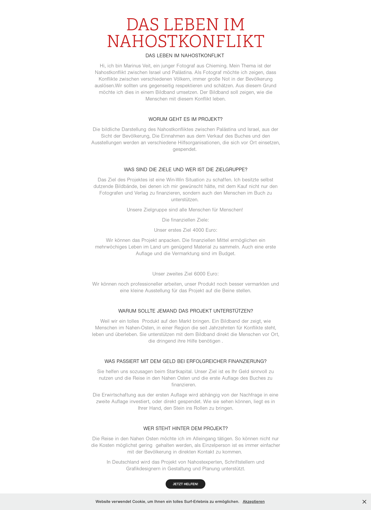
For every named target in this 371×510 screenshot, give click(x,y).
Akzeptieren (254, 501)
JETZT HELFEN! (185, 484)
